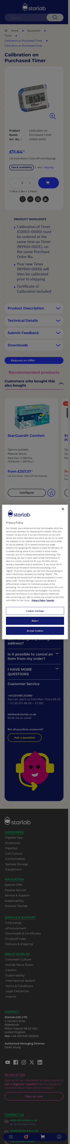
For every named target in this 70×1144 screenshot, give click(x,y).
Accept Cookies (35, 630)
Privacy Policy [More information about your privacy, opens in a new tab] (38, 600)
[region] (35, 572)
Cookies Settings (35, 610)
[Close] (63, 509)
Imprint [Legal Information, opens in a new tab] (50, 600)
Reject (35, 620)
